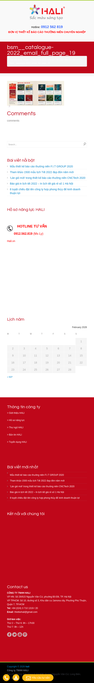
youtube (20, 634)
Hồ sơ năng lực (17, 420)
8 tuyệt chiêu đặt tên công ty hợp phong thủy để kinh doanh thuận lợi (45, 191)
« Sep (10, 377)
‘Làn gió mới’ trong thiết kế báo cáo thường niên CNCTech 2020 (47, 177)
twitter (14, 634)
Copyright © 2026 (16, 666)
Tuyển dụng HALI (18, 442)
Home (26, 59)
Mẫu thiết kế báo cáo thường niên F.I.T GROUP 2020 (41, 166)
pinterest (25, 634)
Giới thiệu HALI (16, 413)
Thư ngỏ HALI (16, 427)
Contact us (17, 587)
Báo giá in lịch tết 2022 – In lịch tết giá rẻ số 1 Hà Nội (41, 183)
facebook (9, 634)
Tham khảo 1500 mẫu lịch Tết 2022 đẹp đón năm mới (56, 59)
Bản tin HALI (15, 434)
